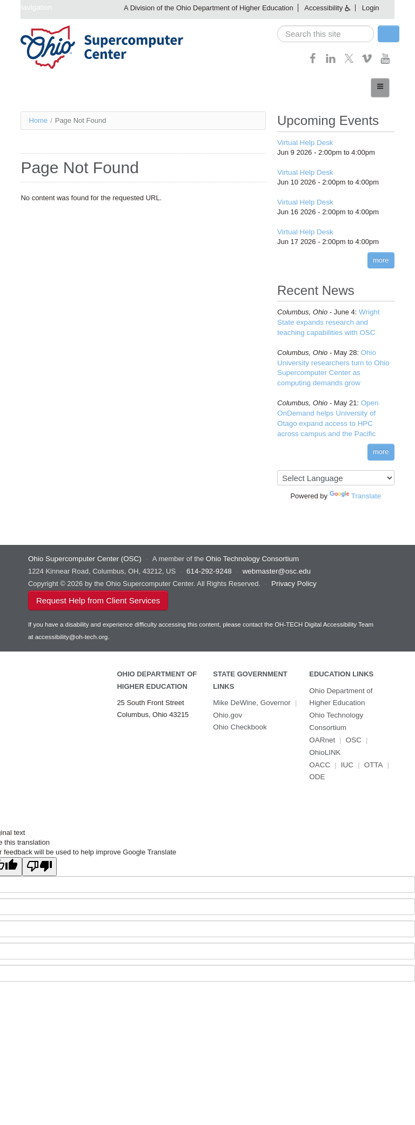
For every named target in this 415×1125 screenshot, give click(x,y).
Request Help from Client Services (98, 593)
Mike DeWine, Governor (250, 695)
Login (370, 8)
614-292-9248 (208, 565)
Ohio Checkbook (239, 719)
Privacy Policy (293, 577)
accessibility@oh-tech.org (70, 630)
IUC (346, 755)
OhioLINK (324, 743)
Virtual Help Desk (304, 142)
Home (38, 120)
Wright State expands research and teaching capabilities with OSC (335, 320)
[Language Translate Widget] (335, 472)
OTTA (372, 755)
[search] (325, 33)
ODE (316, 767)
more (381, 258)
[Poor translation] (39, 855)
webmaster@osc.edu (274, 565)
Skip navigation (26, 7)
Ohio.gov (227, 707)
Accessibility (323, 8)
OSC (352, 731)
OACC (319, 755)
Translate (355, 490)
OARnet (321, 731)
